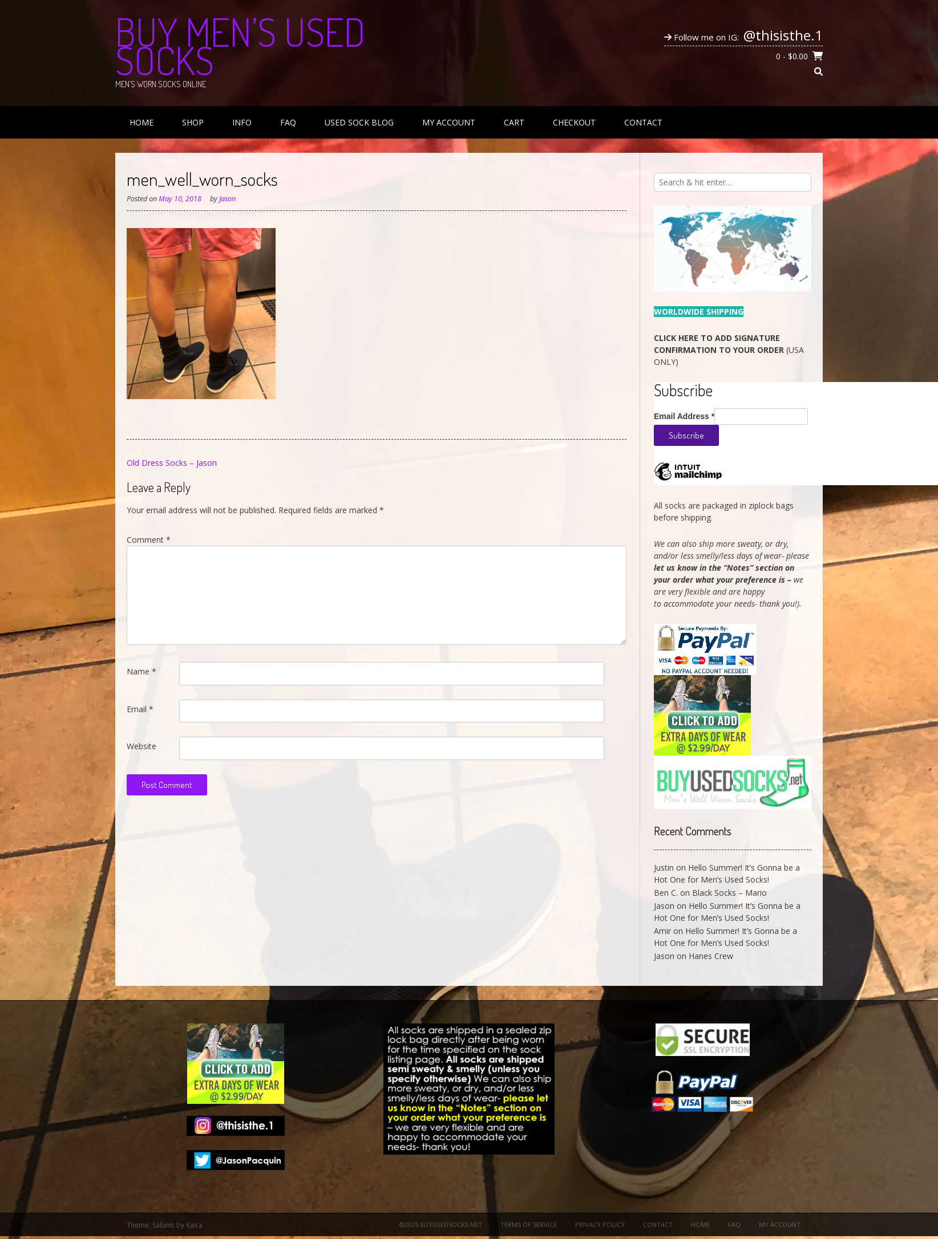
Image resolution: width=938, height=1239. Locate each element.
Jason (227, 199)
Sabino (163, 1225)
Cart (514, 122)
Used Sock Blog (359, 122)
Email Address (684, 416)
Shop (193, 122)
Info (242, 122)
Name (141, 671)
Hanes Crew (711, 955)
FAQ (288, 122)
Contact (643, 122)
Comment (149, 539)
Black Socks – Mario (729, 892)
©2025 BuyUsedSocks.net (440, 1224)
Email (140, 709)
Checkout (574, 122)
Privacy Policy (600, 1224)
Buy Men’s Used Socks (240, 45)
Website (141, 746)
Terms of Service (528, 1224)
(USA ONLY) (729, 349)
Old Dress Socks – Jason (172, 462)
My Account (448, 122)
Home (141, 122)
